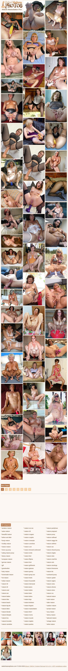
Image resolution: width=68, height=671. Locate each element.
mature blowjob (6, 615)
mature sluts (50, 556)
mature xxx (50, 593)
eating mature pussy (7, 553)
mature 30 (4, 584)
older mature (50, 602)
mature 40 (4, 587)
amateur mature (6, 528)
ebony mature (5, 556)
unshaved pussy (51, 574)
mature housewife (29, 581)
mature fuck (27, 562)
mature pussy (50, 534)
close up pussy (6, 550)
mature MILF (28, 612)
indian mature (5, 581)
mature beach (5, 602)
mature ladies (28, 590)
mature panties (28, 624)
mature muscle (28, 618)
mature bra (4, 618)
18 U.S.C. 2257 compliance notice (56, 666)
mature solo (50, 562)
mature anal (5, 590)
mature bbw (5, 599)
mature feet (27, 556)
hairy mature (5, 571)
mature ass (5, 593)
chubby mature (6, 543)
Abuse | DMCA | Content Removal (35, 666)
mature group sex (29, 574)
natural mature (51, 596)
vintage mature (51, 621)
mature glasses (29, 568)
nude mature (50, 599)
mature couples (29, 537)
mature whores (51, 587)
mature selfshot (51, 543)
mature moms (28, 615)
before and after (6, 537)
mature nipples (28, 621)
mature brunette (6, 621)
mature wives (50, 590)
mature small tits (51, 559)
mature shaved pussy (53, 550)
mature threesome (52, 568)
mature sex (50, 547)
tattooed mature (51, 618)
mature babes (5, 596)
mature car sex (28, 528)
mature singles (51, 553)
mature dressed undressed (32, 550)
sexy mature (50, 612)
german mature (6, 562)
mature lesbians (29, 602)
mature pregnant (51, 531)
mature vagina (50, 581)
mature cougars (29, 534)
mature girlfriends (29, 565)
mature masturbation (30, 609)
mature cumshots (29, 543)
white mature (50, 624)
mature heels (28, 578)
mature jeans (28, 587)
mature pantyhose (52, 528)
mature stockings (51, 565)
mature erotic (28, 553)
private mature (51, 609)
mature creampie (29, 540)
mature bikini (5, 609)
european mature (6, 559)
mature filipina (28, 559)
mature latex (28, 593)
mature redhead (51, 537)
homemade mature (7, 574)
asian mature (5, 531)
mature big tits (5, 605)
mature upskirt (50, 578)
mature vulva (50, 584)
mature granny (28, 571)
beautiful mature (6, 534)
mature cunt (28, 547)
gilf (2, 565)
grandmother (5, 568)
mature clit (27, 531)
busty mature (5, 540)
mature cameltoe (6, 624)
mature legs (28, 599)
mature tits (49, 571)
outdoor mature (51, 605)
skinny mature (50, 615)
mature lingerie (28, 605)
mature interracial (29, 584)
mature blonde (6, 612)
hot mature (4, 578)
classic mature (6, 547)
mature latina (28, 596)
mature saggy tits (51, 540)
